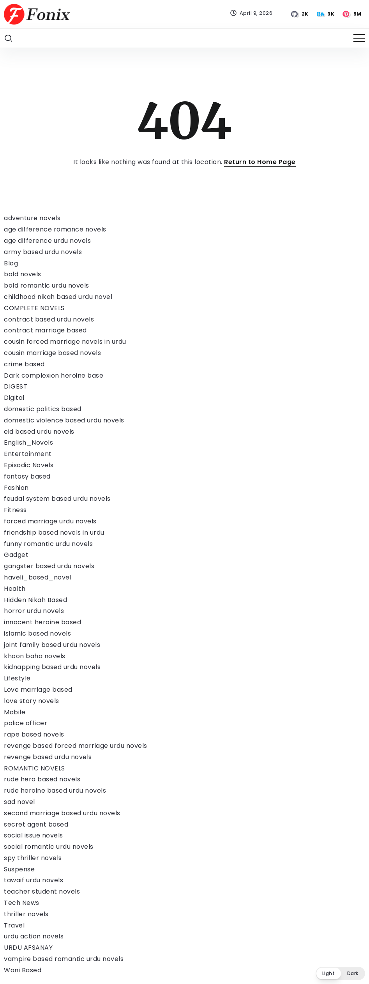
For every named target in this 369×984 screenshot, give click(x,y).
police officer (25, 723)
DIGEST (15, 386)
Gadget (16, 554)
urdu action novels (34, 936)
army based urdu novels (43, 251)
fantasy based (27, 476)
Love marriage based (38, 689)
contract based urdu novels (49, 319)
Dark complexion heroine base (53, 375)
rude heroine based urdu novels (55, 790)
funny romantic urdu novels (48, 543)
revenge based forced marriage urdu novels (75, 745)
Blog (11, 263)
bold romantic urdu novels (46, 285)
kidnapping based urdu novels (52, 666)
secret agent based (36, 824)
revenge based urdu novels (48, 757)
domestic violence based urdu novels (64, 420)
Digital (14, 397)
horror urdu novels (34, 610)
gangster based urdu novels (49, 566)
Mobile (14, 712)
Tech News (21, 902)
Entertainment (28, 453)
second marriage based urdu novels (62, 813)
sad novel (19, 801)
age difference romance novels (55, 229)
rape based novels (34, 734)
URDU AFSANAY (28, 947)
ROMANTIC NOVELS (34, 768)
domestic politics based (42, 409)
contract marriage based (45, 330)
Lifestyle (17, 678)
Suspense (19, 869)
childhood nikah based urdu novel (58, 296)
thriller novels (26, 914)
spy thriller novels (33, 857)
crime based (24, 364)
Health (14, 588)
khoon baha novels (34, 656)
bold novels (22, 274)
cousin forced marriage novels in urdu (65, 341)
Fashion (16, 487)
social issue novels (33, 835)
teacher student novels (42, 891)
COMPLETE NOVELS (34, 308)
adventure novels (32, 218)
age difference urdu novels (47, 240)
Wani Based (22, 970)
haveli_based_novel (37, 577)
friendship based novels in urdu (54, 532)
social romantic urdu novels (49, 846)
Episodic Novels (29, 465)
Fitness (15, 509)
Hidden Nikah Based (35, 599)
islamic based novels (37, 633)
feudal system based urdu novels (57, 498)
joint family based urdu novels (52, 644)
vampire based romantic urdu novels (64, 958)
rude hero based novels (42, 779)
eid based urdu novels (39, 431)
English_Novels (28, 442)
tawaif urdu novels (33, 880)
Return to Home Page (260, 161)
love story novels (31, 700)
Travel (14, 925)
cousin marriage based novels (52, 352)
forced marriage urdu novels (50, 521)
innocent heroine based (42, 622)
